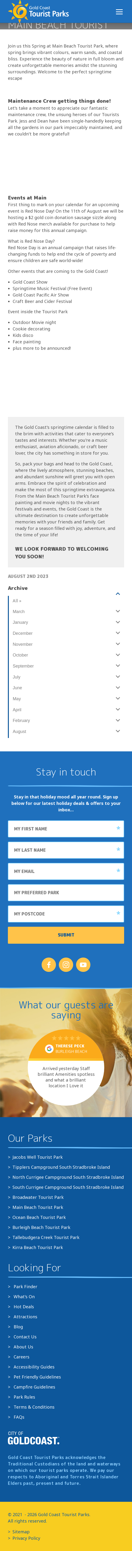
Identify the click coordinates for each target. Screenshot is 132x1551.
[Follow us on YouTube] (83, 965)
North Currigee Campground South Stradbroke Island (68, 1177)
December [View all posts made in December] (23, 633)
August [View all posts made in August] (19, 731)
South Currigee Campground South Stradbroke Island (68, 1187)
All (17, 600)
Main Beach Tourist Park (37, 1207)
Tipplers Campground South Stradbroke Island (61, 1167)
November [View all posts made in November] (23, 644)
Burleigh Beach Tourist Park (41, 1227)
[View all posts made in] (66, 594)
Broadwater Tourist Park (38, 1197)
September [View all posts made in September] (23, 666)
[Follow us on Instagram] (66, 965)
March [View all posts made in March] (19, 611)
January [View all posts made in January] (20, 622)
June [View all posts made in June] (17, 687)
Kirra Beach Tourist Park (37, 1247)
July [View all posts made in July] (16, 677)
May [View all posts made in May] (17, 698)
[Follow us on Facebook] (49, 965)
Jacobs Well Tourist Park (37, 1157)
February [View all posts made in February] (21, 720)
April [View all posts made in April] (17, 709)
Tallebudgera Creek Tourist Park (45, 1237)
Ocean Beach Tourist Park (39, 1217)
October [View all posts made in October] (20, 655)
